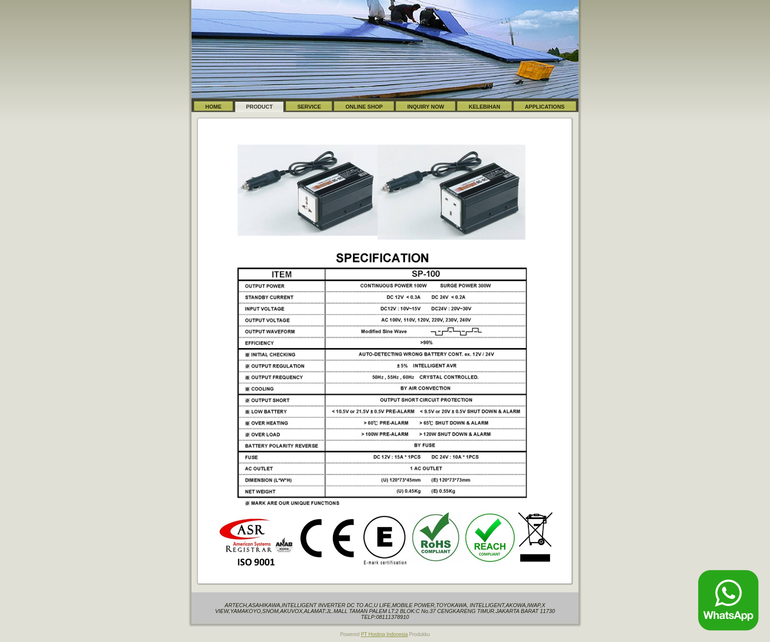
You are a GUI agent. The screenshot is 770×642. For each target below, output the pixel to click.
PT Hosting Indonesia (384, 634)
